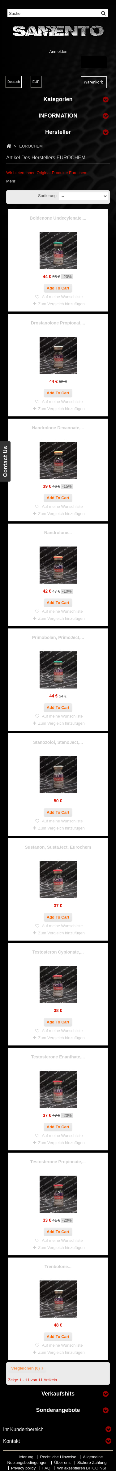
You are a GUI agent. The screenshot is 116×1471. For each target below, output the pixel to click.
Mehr (10, 181)
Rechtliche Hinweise (58, 1457)
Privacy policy (24, 1468)
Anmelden (58, 51)
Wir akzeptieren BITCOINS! (81, 1468)
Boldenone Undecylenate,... (58, 218)
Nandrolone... (58, 532)
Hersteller (58, 132)
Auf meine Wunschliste (62, 296)
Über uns (62, 1462)
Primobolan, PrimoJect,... (58, 637)
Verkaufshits (58, 1394)
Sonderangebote (58, 1410)
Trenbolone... (58, 1266)
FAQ (47, 1468)
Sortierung (47, 195)
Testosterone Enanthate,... (58, 1056)
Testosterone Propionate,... (58, 1161)
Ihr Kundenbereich (23, 1429)
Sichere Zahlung (92, 1462)
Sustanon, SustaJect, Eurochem (58, 847)
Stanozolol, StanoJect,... (58, 742)
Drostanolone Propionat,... (58, 322)
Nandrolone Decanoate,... (58, 427)
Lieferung (26, 1457)
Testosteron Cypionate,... (58, 952)
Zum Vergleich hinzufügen (61, 304)
